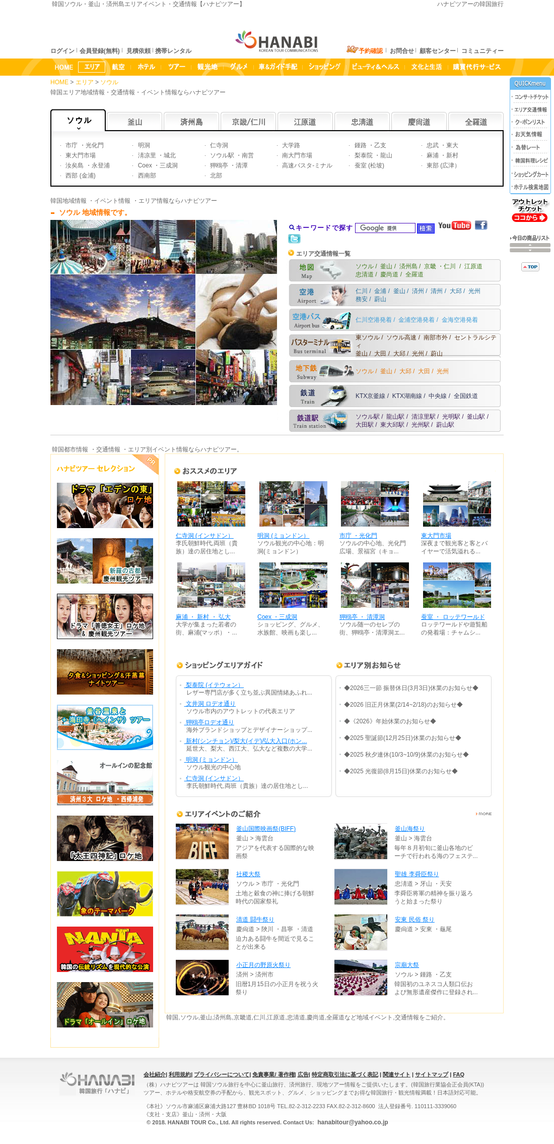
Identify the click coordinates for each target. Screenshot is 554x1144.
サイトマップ (431, 1074)
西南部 (146, 175)
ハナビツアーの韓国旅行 (470, 4)
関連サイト (396, 1074)
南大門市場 (296, 155)
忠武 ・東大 (442, 145)
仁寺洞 (218, 145)
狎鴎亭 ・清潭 (228, 165)
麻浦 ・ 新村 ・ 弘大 (203, 616)
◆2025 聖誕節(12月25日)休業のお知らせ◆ (402, 737)
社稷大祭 (248, 874)
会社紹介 (155, 1074)
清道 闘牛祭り (255, 919)
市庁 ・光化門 (84, 145)
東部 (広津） (443, 165)
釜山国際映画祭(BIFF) (266, 828)
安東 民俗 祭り (415, 919)
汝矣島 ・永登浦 (87, 165)
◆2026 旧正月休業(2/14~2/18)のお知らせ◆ (403, 704)
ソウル (110, 82)
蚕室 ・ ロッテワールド (453, 616)
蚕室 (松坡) (368, 165)
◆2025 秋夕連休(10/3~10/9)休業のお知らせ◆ (406, 754)
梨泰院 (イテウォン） (214, 685)
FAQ (458, 1074)
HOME (59, 82)
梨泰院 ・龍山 (372, 155)
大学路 (290, 145)
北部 (215, 175)
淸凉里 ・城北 (156, 155)
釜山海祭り (410, 828)
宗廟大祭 (407, 964)
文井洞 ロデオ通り (210, 703)
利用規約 (180, 1074)
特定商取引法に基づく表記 (345, 1074)
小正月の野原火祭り (263, 964)
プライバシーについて (221, 1074)
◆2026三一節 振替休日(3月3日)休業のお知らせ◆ (411, 688)
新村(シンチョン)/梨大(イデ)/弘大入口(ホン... (245, 741)
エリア (85, 82)
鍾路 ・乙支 (369, 145)
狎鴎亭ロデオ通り (209, 722)
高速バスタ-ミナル (306, 165)
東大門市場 (80, 155)
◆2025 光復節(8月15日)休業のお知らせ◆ (401, 771)
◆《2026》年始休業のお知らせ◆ (390, 721)
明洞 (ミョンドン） (283, 535)
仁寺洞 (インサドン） (205, 535)
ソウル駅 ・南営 (231, 155)
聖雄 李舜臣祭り (417, 874)
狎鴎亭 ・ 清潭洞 (362, 616)
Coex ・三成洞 (157, 165)
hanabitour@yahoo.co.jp (352, 1122)
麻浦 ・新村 (442, 155)
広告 (303, 1074)
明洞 (143, 145)
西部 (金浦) (80, 175)
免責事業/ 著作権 (273, 1074)
